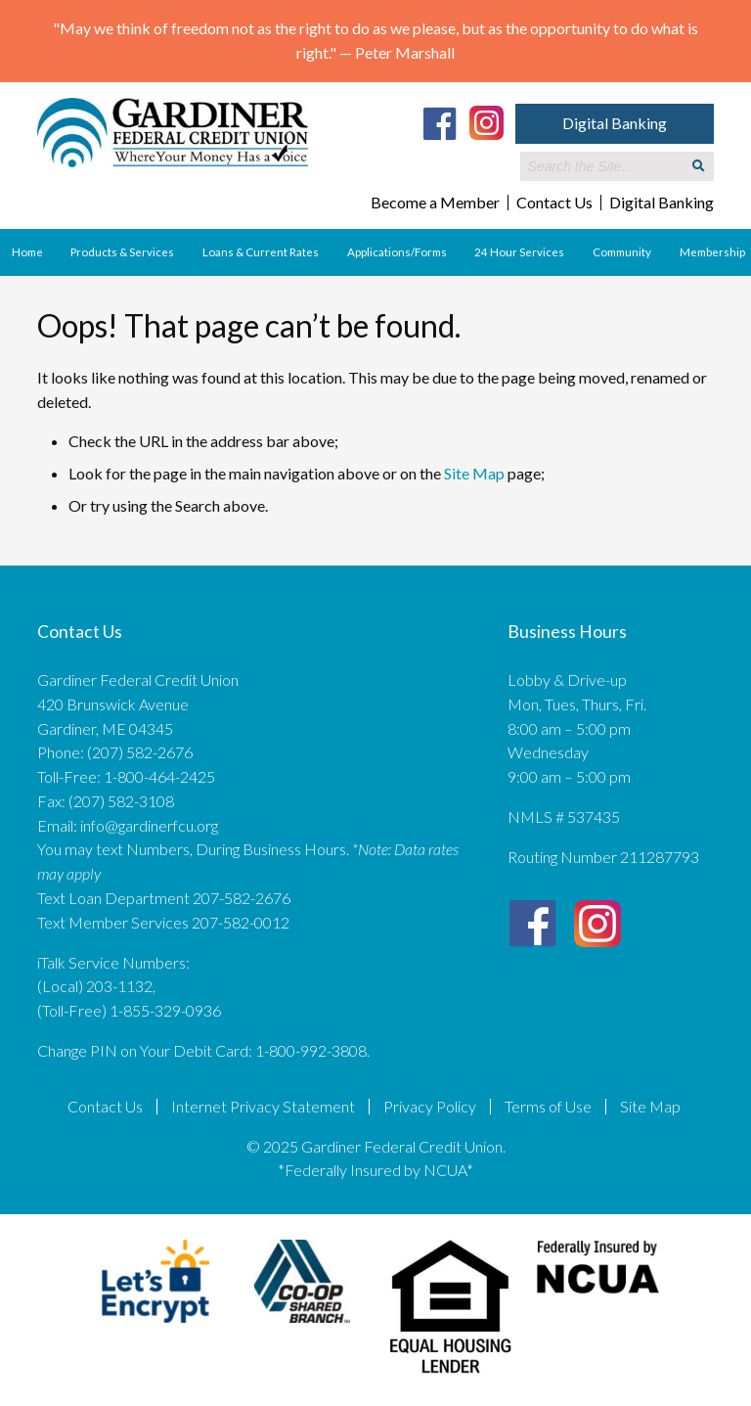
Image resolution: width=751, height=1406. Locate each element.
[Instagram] (486, 121)
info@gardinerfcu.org (149, 825)
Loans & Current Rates (260, 252)
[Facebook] (440, 123)
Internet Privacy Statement (263, 1106)
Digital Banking (614, 122)
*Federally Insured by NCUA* (375, 1169)
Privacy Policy (429, 1106)
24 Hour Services (519, 252)
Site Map (474, 473)
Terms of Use (548, 1106)
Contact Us (554, 202)
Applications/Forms (397, 252)
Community (622, 252)
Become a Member (435, 202)
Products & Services (122, 252)
